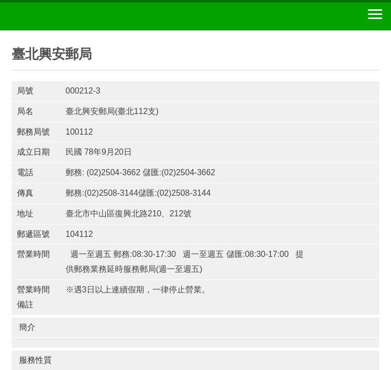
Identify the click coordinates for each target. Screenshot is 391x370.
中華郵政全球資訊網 (64, 16)
